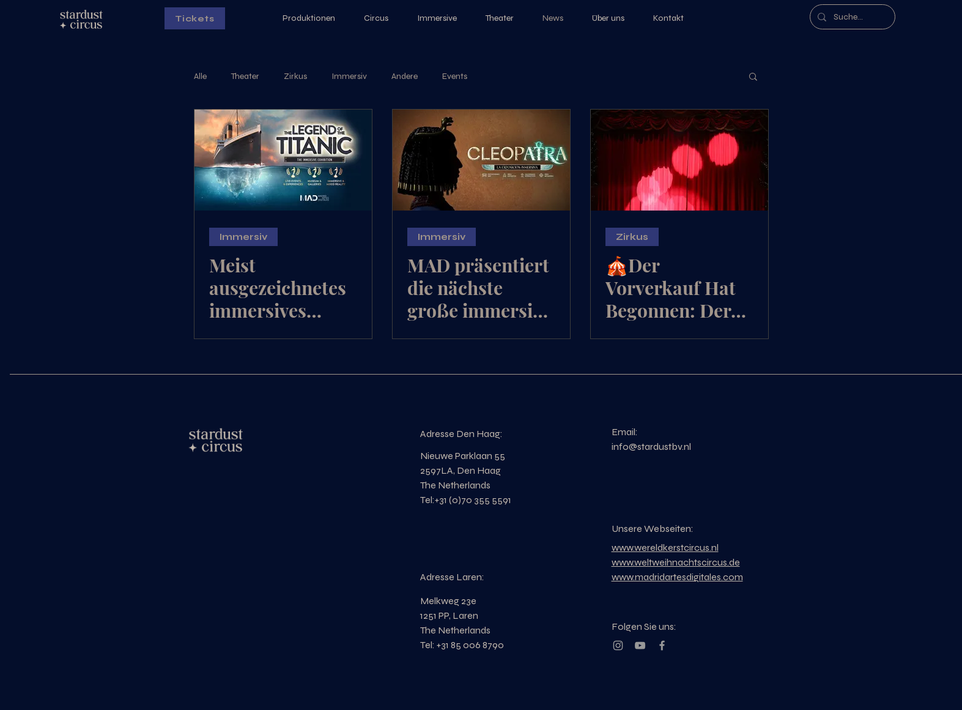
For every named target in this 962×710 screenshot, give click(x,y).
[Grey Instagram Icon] (618, 645)
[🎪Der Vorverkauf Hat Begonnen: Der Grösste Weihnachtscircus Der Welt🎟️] (679, 160)
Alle (200, 76)
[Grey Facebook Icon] (662, 645)
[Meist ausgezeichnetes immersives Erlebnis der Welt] (283, 160)
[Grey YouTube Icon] (640, 645)
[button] (753, 77)
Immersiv (349, 76)
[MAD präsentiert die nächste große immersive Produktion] (481, 160)
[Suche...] (851, 17)
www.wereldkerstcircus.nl (665, 547)
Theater (245, 76)
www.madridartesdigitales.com (677, 577)
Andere (404, 76)
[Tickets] (195, 18)
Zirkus (295, 76)
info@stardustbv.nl (651, 446)
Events (454, 76)
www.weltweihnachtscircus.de (676, 562)
